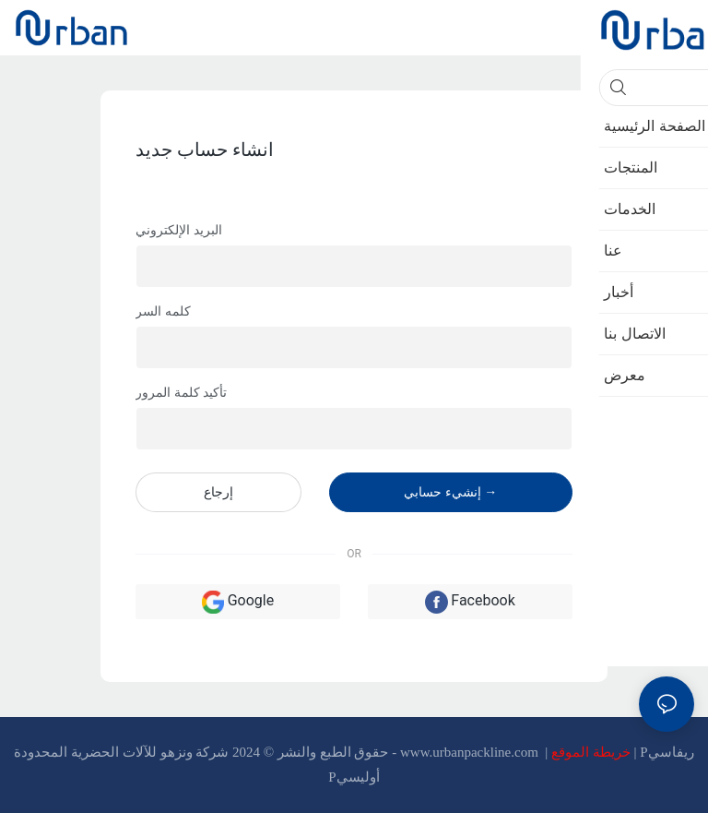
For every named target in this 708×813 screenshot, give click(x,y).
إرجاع (218, 491)
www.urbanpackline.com (471, 752)
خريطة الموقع (592, 752)
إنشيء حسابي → (450, 491)
